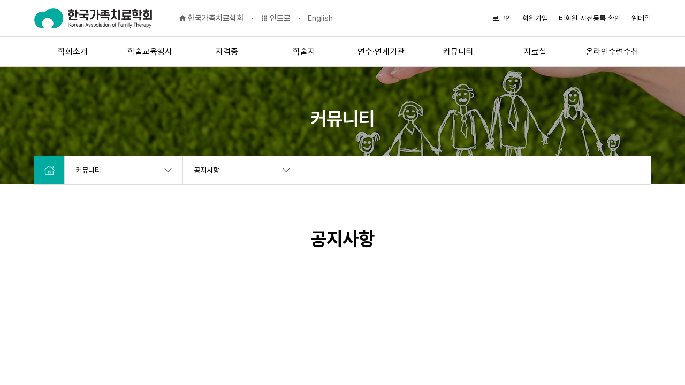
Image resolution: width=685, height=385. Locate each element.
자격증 (227, 52)
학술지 (304, 52)
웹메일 (641, 18)
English (320, 18)
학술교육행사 (149, 52)
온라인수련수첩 (612, 52)
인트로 (276, 18)
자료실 (535, 52)
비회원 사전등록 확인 (590, 18)
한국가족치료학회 (211, 18)
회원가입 (535, 18)
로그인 (502, 18)
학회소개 (73, 52)
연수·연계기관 (381, 52)
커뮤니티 (458, 52)
